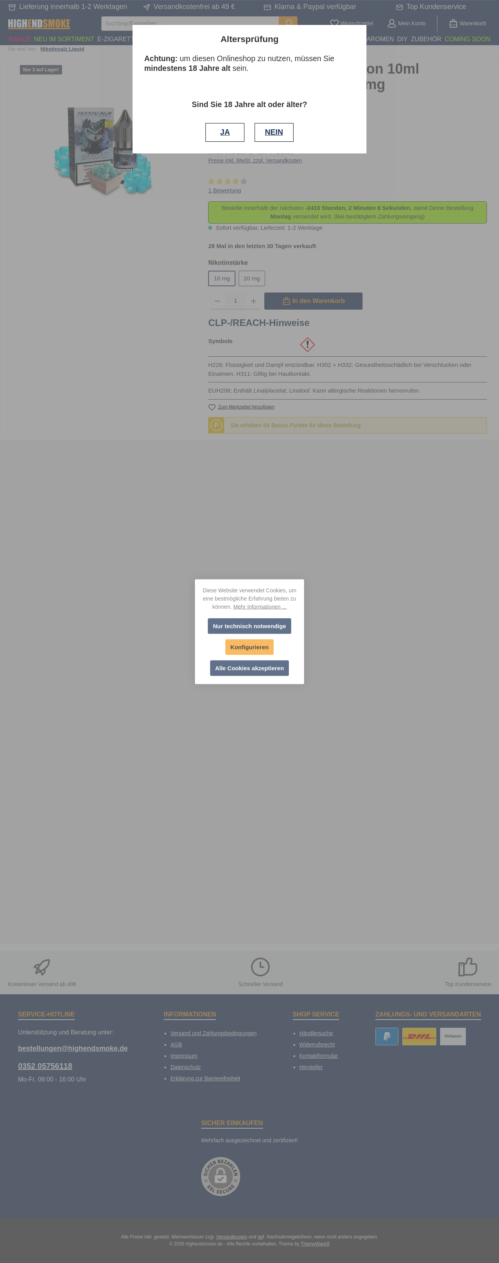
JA (225, 132)
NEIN (274, 132)
